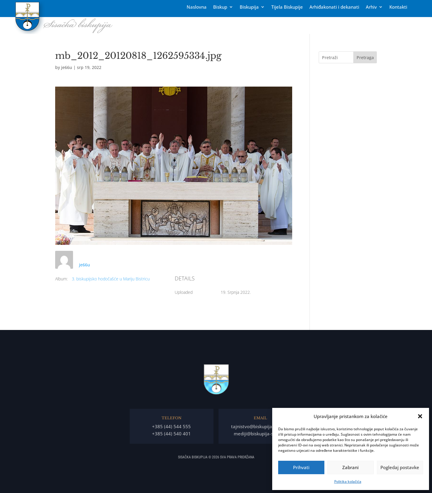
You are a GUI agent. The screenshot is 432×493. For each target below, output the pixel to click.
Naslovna (197, 7)
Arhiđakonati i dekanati (334, 7)
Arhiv (371, 7)
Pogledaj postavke (399, 467)
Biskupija (249, 7)
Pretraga (365, 57)
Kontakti (398, 7)
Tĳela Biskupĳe (287, 7)
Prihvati (301, 467)
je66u (66, 67)
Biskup (220, 7)
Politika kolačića (347, 481)
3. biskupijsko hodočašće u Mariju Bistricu (111, 279)
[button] (420, 416)
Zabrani (350, 467)
